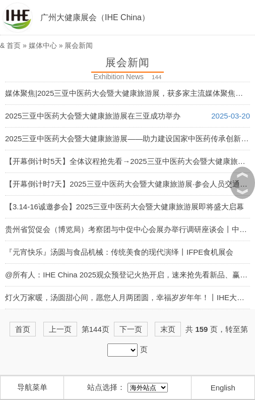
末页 (167, 329)
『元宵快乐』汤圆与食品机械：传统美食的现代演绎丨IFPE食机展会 (119, 252)
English (223, 387)
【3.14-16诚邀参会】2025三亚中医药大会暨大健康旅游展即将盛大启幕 (124, 206)
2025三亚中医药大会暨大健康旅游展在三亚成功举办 (92, 115)
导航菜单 (32, 387)
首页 (14, 45)
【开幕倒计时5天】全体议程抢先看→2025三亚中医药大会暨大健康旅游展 (129, 161)
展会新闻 (79, 45)
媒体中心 (43, 45)
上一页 (60, 329)
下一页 (130, 329)
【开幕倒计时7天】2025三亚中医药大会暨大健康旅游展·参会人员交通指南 (130, 184)
